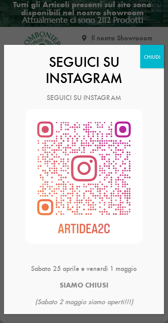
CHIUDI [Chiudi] (152, 56)
